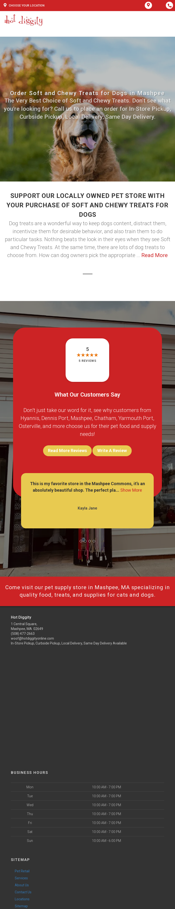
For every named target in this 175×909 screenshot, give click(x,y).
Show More (131, 490)
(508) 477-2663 (23, 634)
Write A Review (112, 450)
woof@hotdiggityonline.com (32, 638)
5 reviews (87, 361)
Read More (154, 255)
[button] (81, 541)
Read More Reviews (67, 450)
